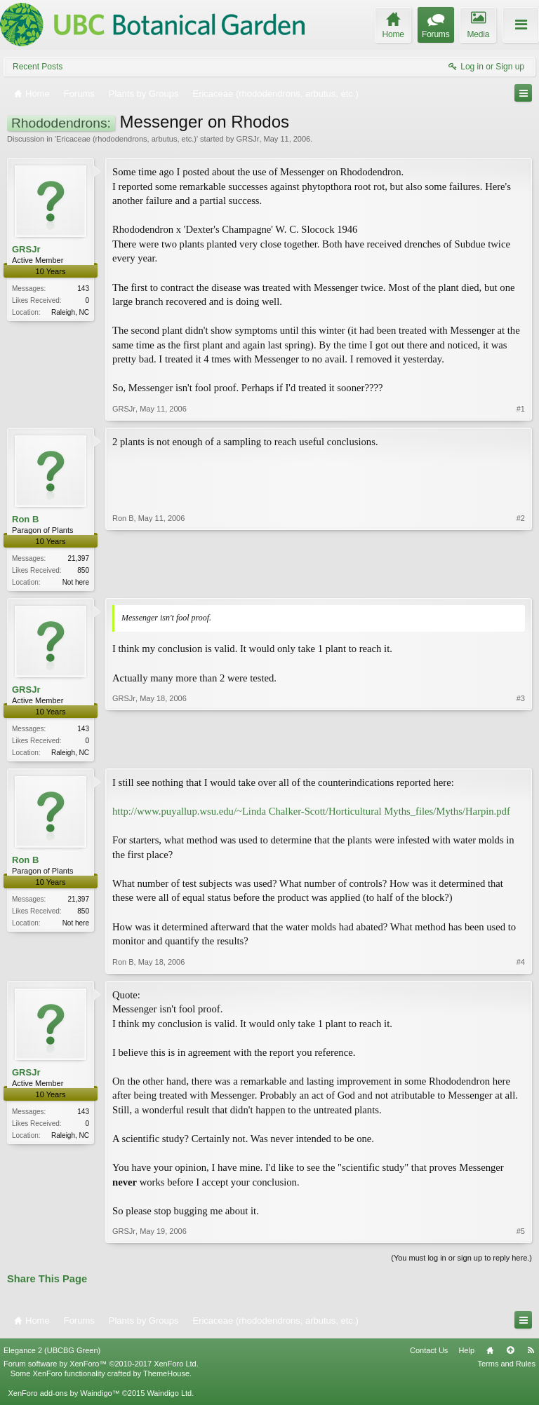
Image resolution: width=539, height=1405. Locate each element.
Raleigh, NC (70, 312)
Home (490, 1352)
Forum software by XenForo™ (101, 1366)
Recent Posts (37, 67)
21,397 (78, 558)
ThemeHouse (166, 1376)
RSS (530, 1352)
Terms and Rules (506, 1366)
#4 (521, 964)
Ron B (25, 519)
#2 (521, 580)
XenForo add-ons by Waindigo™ (63, 1396)
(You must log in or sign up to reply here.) (461, 1260)
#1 (521, 409)
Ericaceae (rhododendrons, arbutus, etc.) (126, 139)
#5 (521, 1234)
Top (510, 1352)
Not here (75, 582)
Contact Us (429, 1352)
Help (466, 1352)
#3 (521, 752)
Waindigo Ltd (169, 1396)
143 (83, 288)
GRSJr (247, 139)
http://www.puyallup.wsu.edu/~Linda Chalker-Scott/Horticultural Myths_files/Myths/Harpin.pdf (311, 814)
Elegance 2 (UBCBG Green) (52, 1352)
